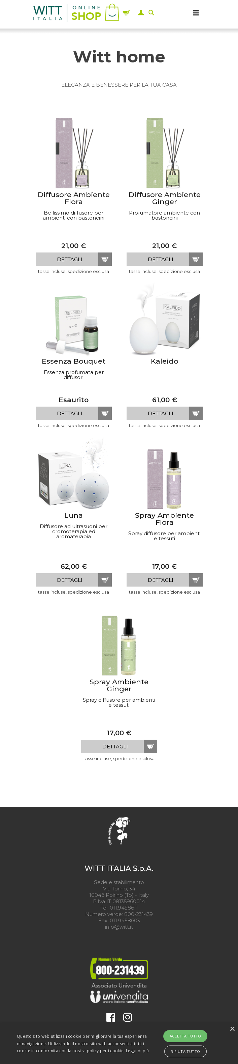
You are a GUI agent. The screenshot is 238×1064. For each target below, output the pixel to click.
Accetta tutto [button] (185, 1035)
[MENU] (196, 13)
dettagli (69, 259)
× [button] (232, 1029)
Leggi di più (137, 1051)
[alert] (119, 1043)
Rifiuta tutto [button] (185, 1051)
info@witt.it (119, 927)
